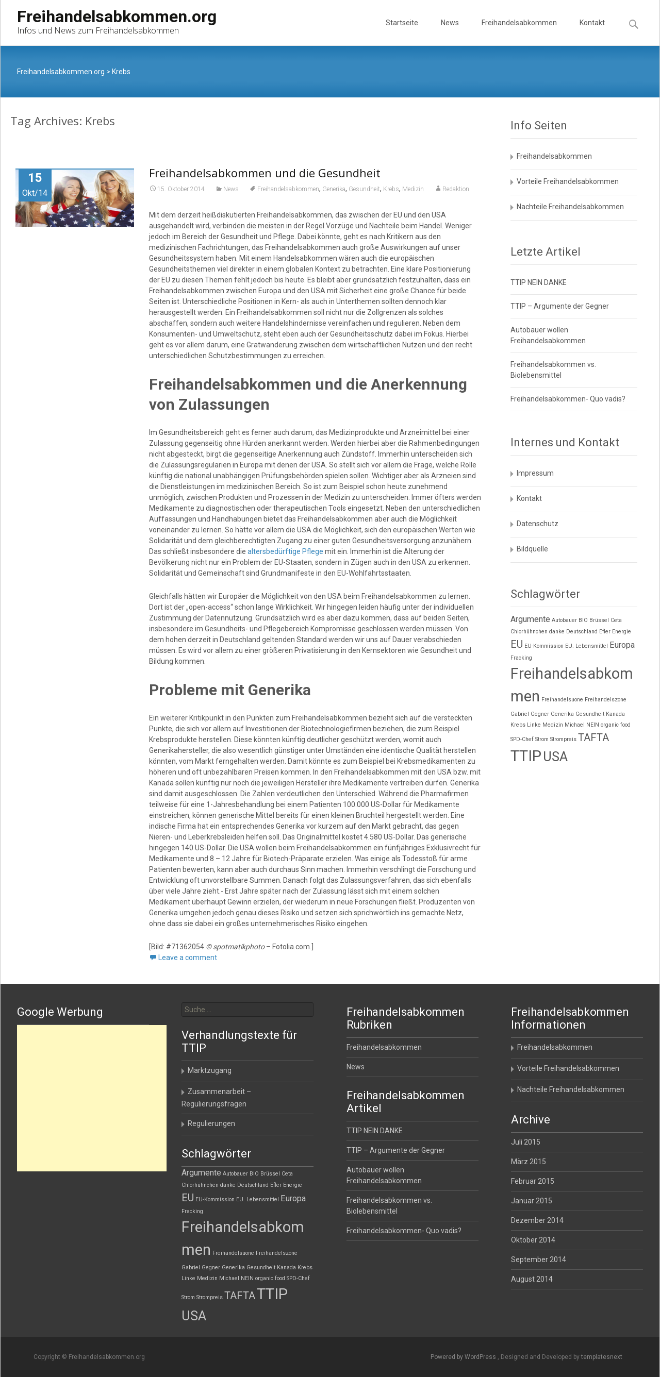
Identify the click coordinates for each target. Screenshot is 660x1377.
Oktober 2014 (533, 1240)
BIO (583, 620)
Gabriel (519, 714)
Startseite (402, 32)
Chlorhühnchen (529, 631)
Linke (534, 724)
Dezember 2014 (537, 1220)
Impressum (535, 473)
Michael (575, 724)
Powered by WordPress (464, 1357)
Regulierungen (211, 1123)
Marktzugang (210, 1070)
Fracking (521, 657)
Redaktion (455, 189)
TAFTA (593, 737)
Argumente (530, 619)
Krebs (391, 189)
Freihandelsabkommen (519, 32)
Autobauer (564, 620)
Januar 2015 (531, 1201)
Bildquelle (532, 549)
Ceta (616, 620)
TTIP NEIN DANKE (538, 282)
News (450, 32)
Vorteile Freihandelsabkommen (568, 181)
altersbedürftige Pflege (285, 551)
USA (555, 756)
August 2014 (532, 1279)
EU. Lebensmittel (586, 646)
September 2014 (538, 1259)
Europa (622, 645)
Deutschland (582, 631)
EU (516, 644)
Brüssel (599, 620)
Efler (604, 631)
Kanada (615, 714)
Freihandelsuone (562, 699)
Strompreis (563, 739)
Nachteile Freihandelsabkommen (570, 207)
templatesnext (601, 1357)
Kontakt (592, 32)
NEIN (592, 724)
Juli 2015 (525, 1142)
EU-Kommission (544, 646)
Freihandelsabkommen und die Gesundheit (265, 172)
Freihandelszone (605, 699)
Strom (542, 739)
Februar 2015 (532, 1181)
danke (557, 631)
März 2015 (528, 1161)
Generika (333, 189)
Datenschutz (537, 523)
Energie (621, 631)
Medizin (413, 189)
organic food (616, 724)
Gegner (540, 714)
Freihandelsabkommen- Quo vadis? (567, 399)
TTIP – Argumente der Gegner (559, 306)
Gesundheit (364, 189)
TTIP (525, 756)
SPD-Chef (522, 739)
